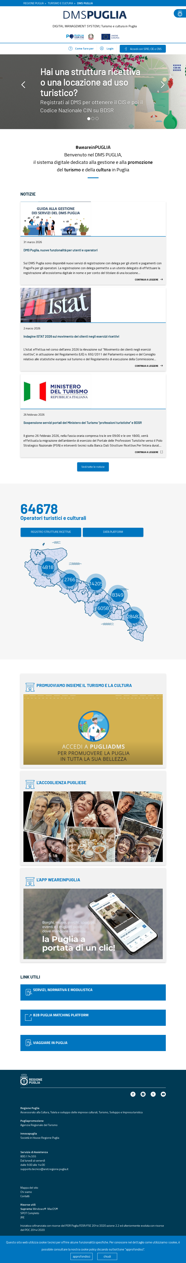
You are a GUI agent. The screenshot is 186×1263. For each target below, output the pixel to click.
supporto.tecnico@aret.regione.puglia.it (44, 1169)
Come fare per (81, 48)
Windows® (39, 1209)
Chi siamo (26, 1192)
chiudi (107, 1256)
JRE (22, 1217)
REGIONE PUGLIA (33, 3)
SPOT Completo (29, 1213)
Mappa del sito (29, 1187)
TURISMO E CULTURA (60, 3)
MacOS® (52, 1209)
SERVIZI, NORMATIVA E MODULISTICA (62, 989)
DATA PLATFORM (113, 532)
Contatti (24, 1196)
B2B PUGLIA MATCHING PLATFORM (60, 1015)
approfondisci (81, 1256)
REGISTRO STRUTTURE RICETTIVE (51, 532)
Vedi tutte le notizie (93, 467)
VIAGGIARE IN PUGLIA (50, 1042)
